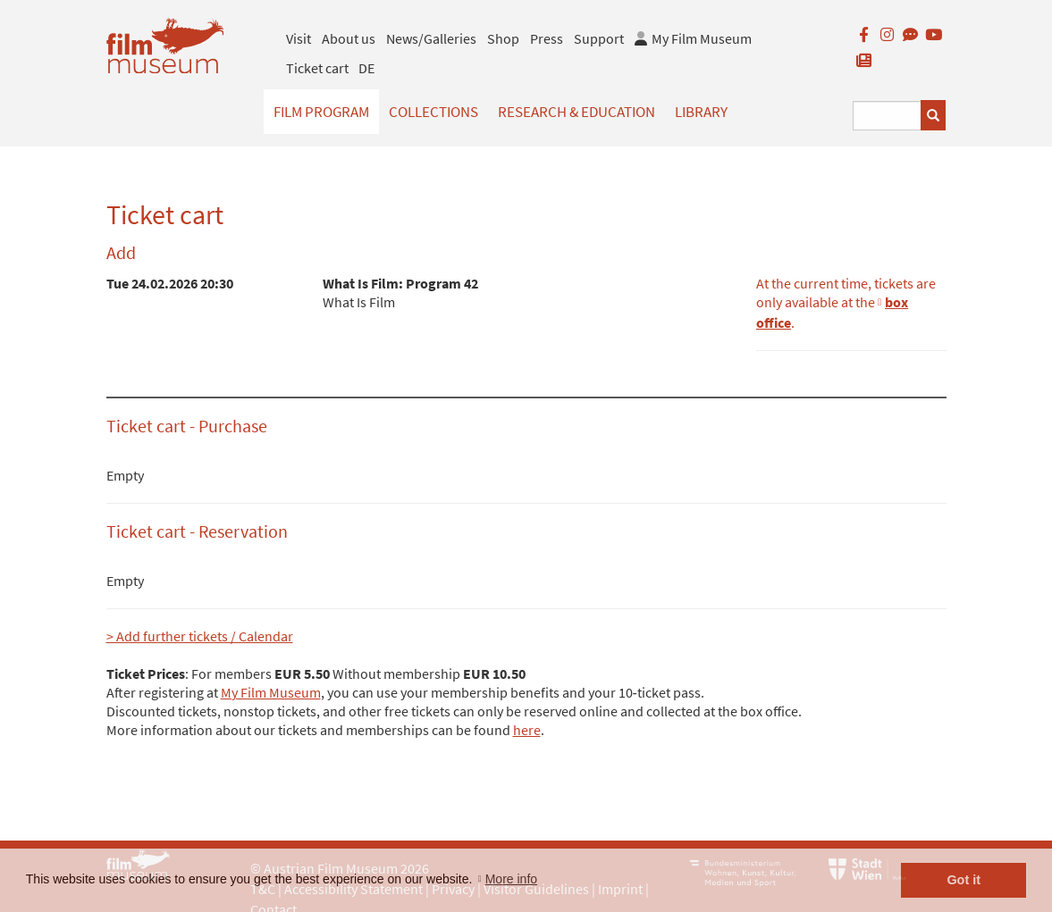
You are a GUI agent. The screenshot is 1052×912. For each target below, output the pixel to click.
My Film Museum (271, 692)
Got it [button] (963, 880)
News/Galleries (431, 38)
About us (348, 38)
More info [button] (511, 879)
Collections (433, 111)
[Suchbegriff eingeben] (887, 115)
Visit (298, 38)
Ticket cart (317, 68)
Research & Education (576, 111)
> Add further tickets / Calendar (199, 636)
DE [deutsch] (366, 68)
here (527, 730)
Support (599, 38)
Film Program (321, 111)
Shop (503, 38)
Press (546, 38)
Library (701, 111)
